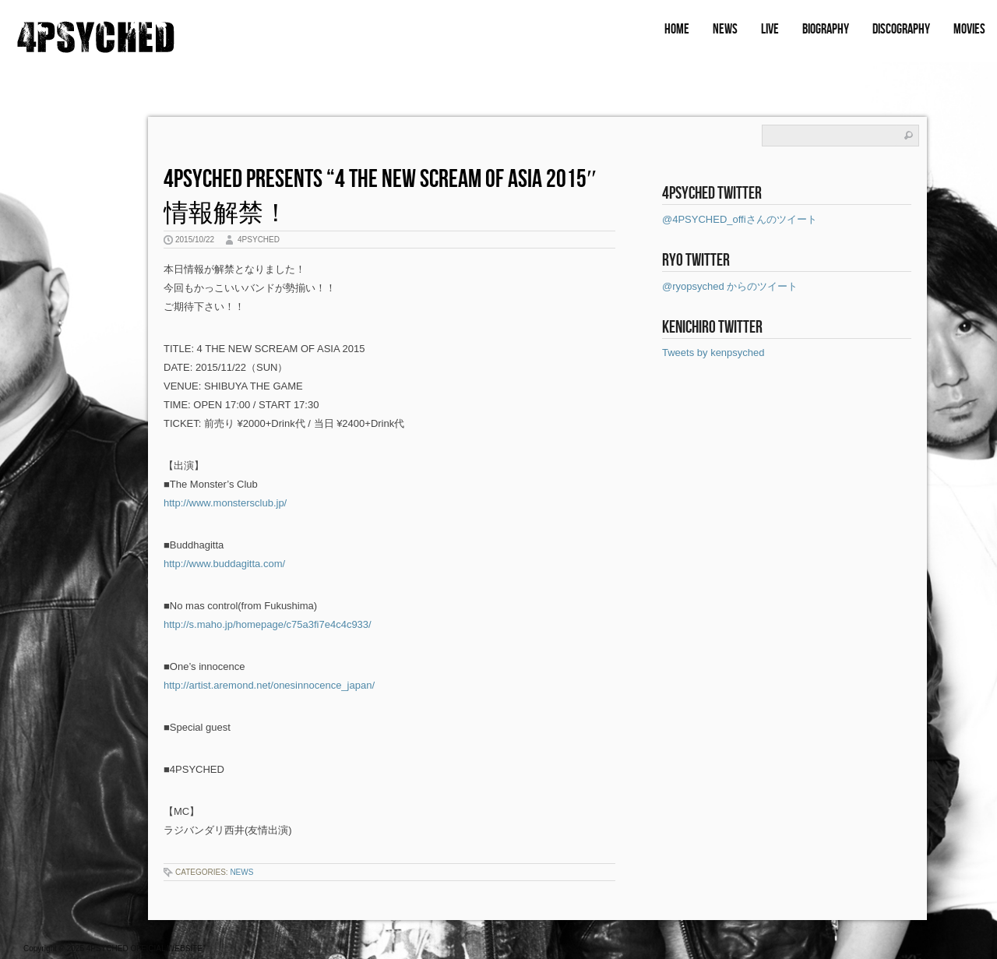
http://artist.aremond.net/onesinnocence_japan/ (269, 685)
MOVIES (969, 29)
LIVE (770, 29)
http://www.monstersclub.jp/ (225, 503)
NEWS (725, 29)
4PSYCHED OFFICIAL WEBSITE (144, 948)
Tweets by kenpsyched (713, 352)
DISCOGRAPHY (901, 29)
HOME (676, 29)
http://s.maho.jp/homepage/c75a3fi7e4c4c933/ (268, 624)
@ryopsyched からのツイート (730, 286)
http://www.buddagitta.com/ (224, 563)
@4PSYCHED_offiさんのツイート (739, 219)
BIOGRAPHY (825, 29)
